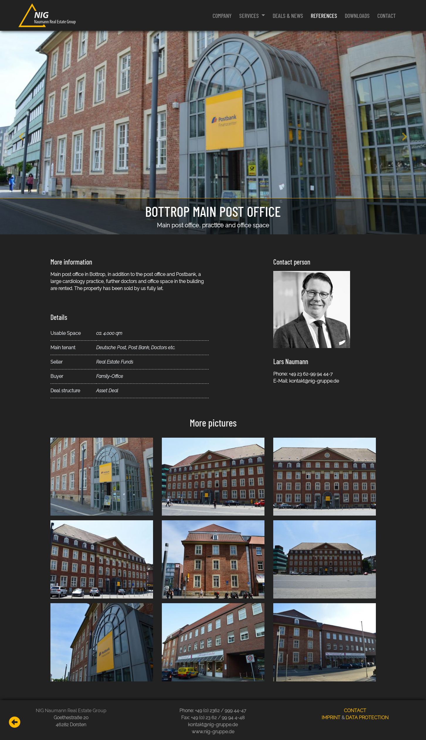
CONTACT (355, 710)
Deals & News (288, 15)
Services (249, 15)
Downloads (357, 15)
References (324, 15)
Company (222, 15)
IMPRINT (331, 717)
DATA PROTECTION (367, 717)
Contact (386, 15)
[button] (21, 132)
